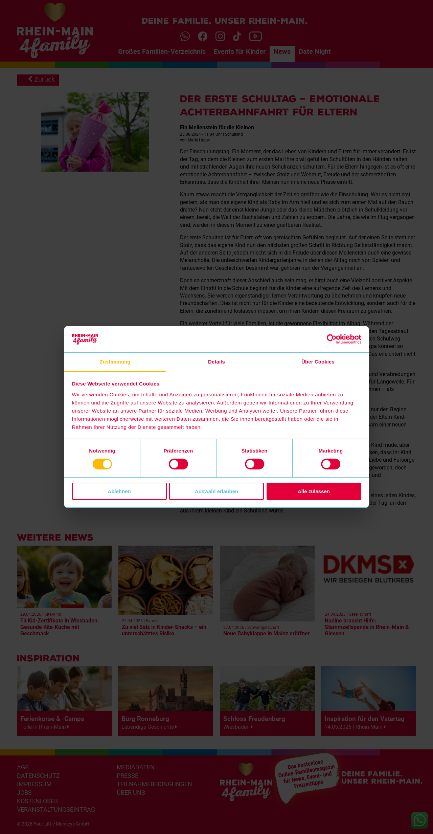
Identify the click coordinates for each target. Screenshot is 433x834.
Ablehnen (119, 491)
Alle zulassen (314, 491)
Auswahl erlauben (216, 491)
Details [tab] (216, 362)
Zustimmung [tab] (115, 362)
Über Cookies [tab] (318, 362)
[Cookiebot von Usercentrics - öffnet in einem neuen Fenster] (331, 339)
